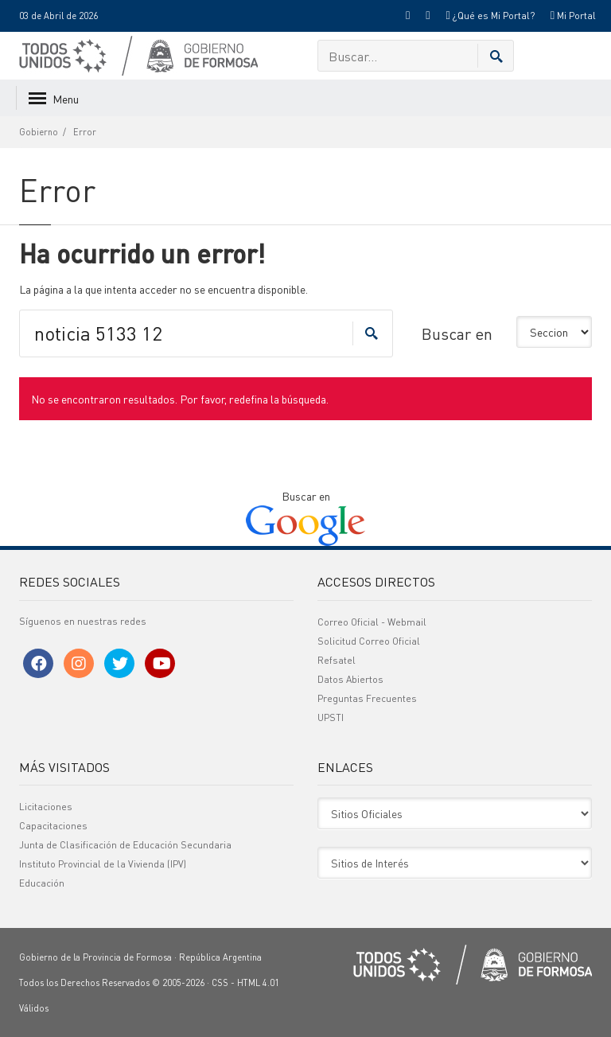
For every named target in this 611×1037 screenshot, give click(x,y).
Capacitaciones (53, 826)
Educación (41, 883)
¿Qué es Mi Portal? (490, 15)
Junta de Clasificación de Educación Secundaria (125, 845)
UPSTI (330, 717)
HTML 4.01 (258, 982)
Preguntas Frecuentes (367, 698)
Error (84, 132)
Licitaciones (45, 807)
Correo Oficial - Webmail (371, 622)
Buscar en (457, 333)
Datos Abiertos (350, 679)
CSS (220, 982)
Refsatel (336, 660)
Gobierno (38, 132)
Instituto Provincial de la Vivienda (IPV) (102, 864)
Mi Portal (573, 15)
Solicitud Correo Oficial (368, 641)
